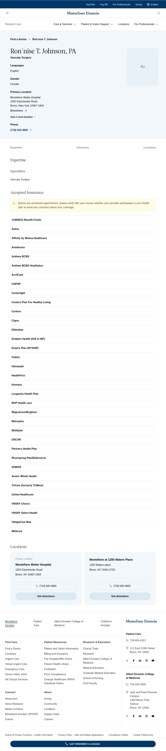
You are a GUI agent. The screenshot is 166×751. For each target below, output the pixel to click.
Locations (149, 147)
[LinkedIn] (140, 660)
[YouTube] (153, 660)
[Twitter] (127, 660)
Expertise (16, 147)
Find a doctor (18, 39)
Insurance (83, 147)
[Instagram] (146, 660)
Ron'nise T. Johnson (44, 39)
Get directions (46, 596)
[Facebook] (133, 660)
